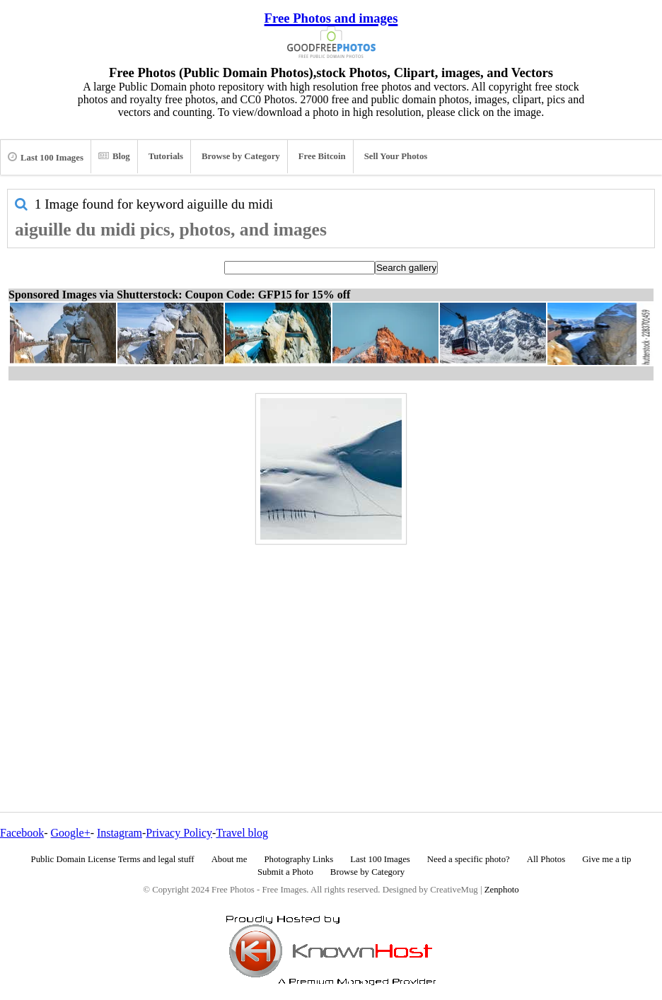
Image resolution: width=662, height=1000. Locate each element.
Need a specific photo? (468, 859)
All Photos (546, 859)
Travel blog (242, 833)
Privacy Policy (179, 833)
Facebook (22, 833)
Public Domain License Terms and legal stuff (112, 859)
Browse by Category (241, 156)
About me (229, 859)
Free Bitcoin (322, 156)
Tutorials (166, 156)
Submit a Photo (285, 872)
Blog (114, 156)
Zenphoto (501, 890)
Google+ (71, 833)
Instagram (119, 833)
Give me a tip (606, 859)
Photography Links (298, 859)
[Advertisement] (331, 648)
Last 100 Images (45, 157)
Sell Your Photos (396, 156)
